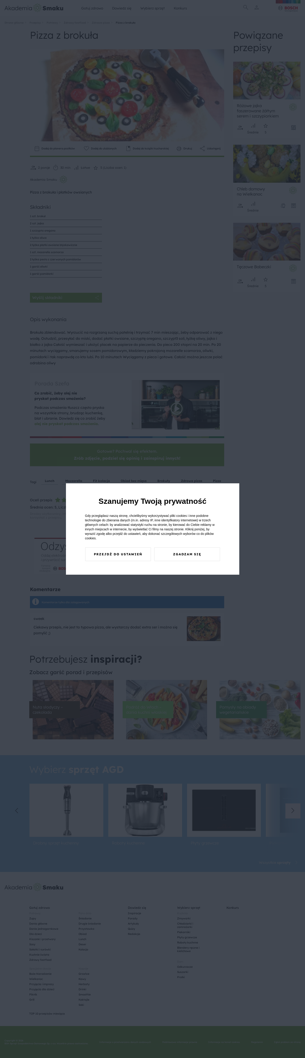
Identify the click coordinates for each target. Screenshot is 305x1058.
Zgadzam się (187, 554)
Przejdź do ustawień (118, 554)
